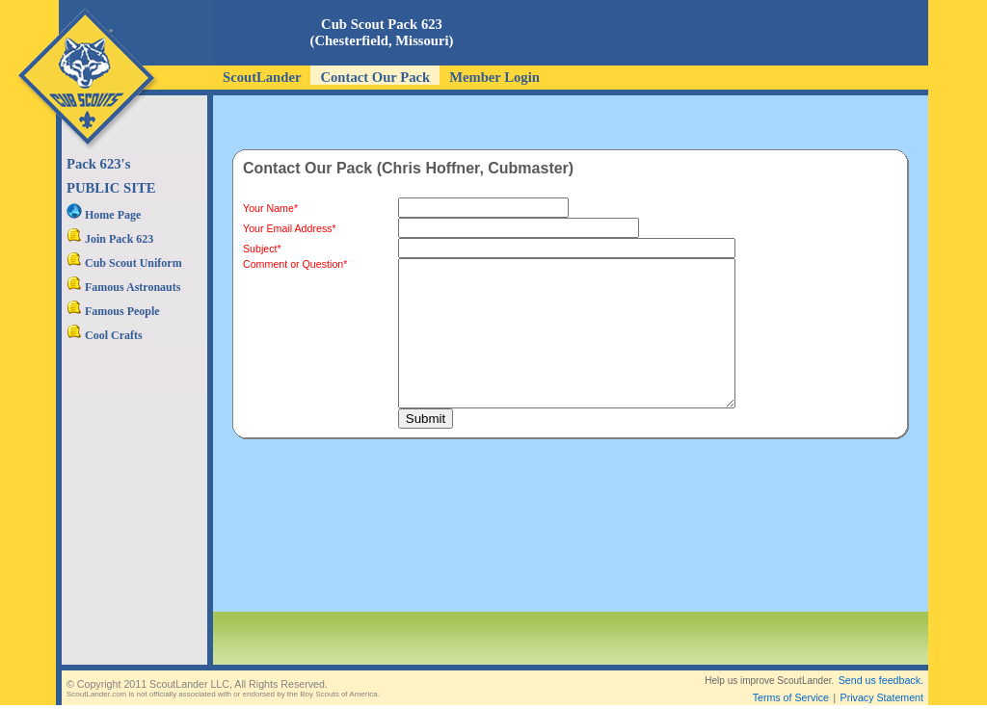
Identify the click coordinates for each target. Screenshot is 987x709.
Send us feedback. (881, 664)
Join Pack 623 (110, 239)
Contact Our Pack (375, 77)
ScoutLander (262, 77)
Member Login (494, 77)
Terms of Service (791, 682)
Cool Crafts (105, 335)
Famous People (113, 311)
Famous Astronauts (123, 287)
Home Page (104, 215)
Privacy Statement (881, 682)
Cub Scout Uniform (124, 263)
